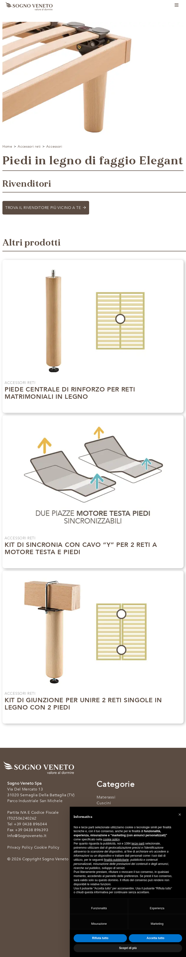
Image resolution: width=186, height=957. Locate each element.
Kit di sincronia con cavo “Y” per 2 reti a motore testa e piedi (81, 548)
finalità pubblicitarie (116, 859)
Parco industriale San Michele (34, 801)
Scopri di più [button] (128, 948)
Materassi (106, 797)
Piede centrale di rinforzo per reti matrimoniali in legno (70, 393)
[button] (180, 814)
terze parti (138, 843)
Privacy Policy (20, 847)
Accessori (54, 146)
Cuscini (104, 803)
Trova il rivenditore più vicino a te (43, 207)
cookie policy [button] (111, 839)
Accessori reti (29, 146)
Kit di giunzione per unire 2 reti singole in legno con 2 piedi (83, 704)
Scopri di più (90, 406)
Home (7, 146)
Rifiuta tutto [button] (100, 938)
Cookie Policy (47, 847)
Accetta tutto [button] (155, 938)
